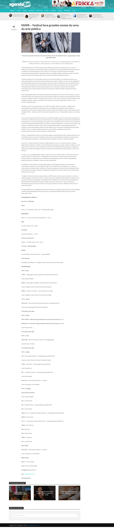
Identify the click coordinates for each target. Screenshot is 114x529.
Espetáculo (39, 10)
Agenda (12, 10)
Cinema (25, 10)
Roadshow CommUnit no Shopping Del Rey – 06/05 (18, 15)
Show (73, 10)
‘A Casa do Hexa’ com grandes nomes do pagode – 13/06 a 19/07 (98, 16)
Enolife (19, 10)
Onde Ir (60, 10)
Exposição (53, 10)
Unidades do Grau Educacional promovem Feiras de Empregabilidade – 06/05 (66, 16)
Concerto (31, 10)
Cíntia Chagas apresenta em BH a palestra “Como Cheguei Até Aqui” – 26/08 (34, 16)
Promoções (67, 10)
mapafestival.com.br (29, 474)
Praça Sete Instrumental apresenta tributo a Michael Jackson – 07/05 (82, 16)
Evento (47, 10)
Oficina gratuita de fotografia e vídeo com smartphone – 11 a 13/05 (50, 16)
